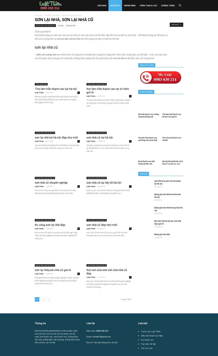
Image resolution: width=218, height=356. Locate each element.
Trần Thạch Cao (148, 5)
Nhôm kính (130, 5)
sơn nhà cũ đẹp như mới (101, 220)
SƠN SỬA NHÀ (146, 92)
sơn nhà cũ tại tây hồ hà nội (103, 182)
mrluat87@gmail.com (101, 337)
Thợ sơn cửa (146, 348)
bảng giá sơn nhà (162, 234)
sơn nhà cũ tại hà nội (99, 137)
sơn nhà (61, 25)
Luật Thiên (39, 93)
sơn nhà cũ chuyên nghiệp (51, 182)
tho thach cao (147, 339)
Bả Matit (115, 5)
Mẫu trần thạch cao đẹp (152, 335)
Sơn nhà (101, 5)
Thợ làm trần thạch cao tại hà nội (56, 89)
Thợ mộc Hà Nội (148, 344)
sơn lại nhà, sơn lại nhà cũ (45, 25)
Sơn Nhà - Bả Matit (52, 15)
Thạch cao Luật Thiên (151, 331)
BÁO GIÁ (143, 174)
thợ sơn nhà (70, 25)
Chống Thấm (168, 5)
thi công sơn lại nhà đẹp (50, 225)
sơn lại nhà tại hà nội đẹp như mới (56, 137)
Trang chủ (39, 15)
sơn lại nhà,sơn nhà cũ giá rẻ (53, 270)
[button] (180, 5)
